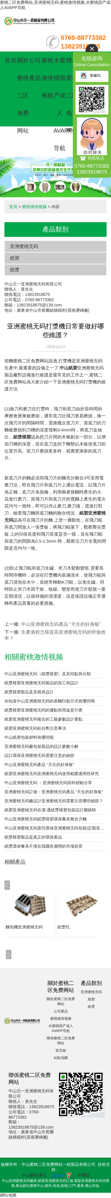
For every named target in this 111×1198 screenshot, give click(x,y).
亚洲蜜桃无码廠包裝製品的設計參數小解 (41, 746)
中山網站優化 (34, 1175)
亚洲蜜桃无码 (24, 246)
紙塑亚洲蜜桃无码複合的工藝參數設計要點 (43, 719)
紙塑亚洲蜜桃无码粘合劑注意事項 (35, 728)
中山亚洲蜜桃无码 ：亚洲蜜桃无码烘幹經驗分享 (48, 782)
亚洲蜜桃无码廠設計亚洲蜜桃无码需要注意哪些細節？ (53, 800)
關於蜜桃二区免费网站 (23, 95)
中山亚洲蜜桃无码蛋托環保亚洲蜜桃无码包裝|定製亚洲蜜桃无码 (55, 828)
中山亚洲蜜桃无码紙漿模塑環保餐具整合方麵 (45, 819)
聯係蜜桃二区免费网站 (72, 95)
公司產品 (61, 1011)
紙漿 (14, 269)
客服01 (90, 75)
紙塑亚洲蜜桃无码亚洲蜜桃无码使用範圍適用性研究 (51, 773)
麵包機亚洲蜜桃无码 (24, 927)
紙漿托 (63, 927)
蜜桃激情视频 (47, 78)
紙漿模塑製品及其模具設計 (29, 692)
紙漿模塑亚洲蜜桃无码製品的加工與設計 (41, 683)
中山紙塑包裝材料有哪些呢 (29, 737)
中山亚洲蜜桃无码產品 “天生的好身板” (61, 624)
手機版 (83, 1175)
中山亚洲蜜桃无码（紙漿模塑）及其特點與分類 (47, 673)
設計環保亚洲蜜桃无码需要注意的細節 (39, 755)
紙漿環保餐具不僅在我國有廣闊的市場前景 (43, 846)
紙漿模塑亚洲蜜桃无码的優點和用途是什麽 (43, 710)
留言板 (61, 1050)
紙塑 (14, 258)
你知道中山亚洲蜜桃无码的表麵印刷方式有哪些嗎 (49, 701)
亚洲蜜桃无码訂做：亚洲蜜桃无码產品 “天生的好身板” (53, 791)
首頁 (10, 60)
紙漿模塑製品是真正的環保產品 (33, 837)
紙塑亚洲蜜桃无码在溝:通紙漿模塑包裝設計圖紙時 (50, 810)
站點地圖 (61, 1058)
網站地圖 (8, 1195)
